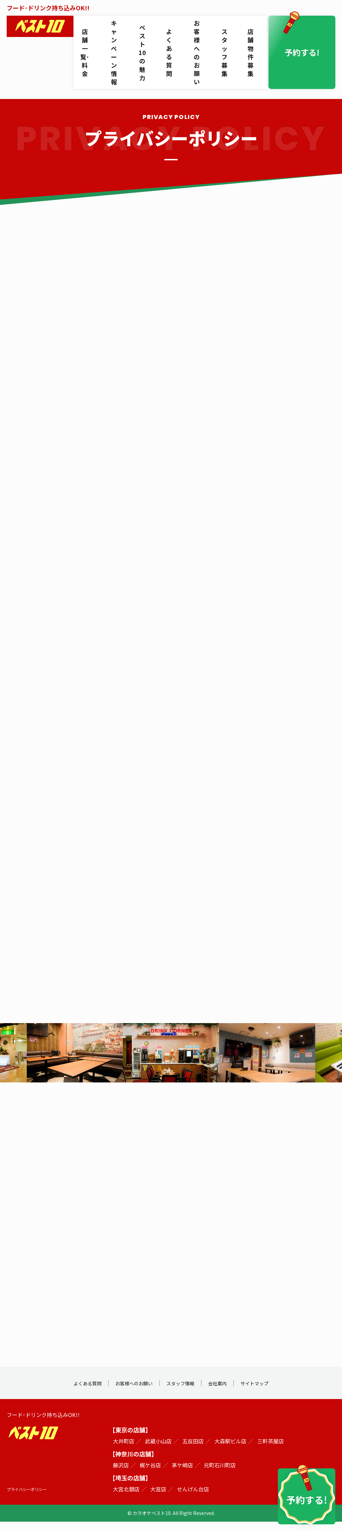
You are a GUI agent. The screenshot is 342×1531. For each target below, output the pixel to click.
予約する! (307, 28)
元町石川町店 (220, 1474)
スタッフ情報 (183, 1392)
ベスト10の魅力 (146, 28)
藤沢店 (121, 1474)
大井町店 (123, 1450)
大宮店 (158, 1498)
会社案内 (227, 1392)
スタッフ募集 (229, 28)
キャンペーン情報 (116, 28)
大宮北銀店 (126, 1498)
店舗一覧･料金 (86, 28)
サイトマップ (270, 1392)
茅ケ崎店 (182, 1474)
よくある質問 (173, 28)
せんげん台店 (193, 1498)
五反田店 (193, 1450)
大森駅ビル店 (230, 1450)
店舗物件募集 (254, 28)
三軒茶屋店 (270, 1450)
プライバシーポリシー (30, 1498)
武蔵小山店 (158, 1450)
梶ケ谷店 (150, 1474)
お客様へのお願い (201, 28)
